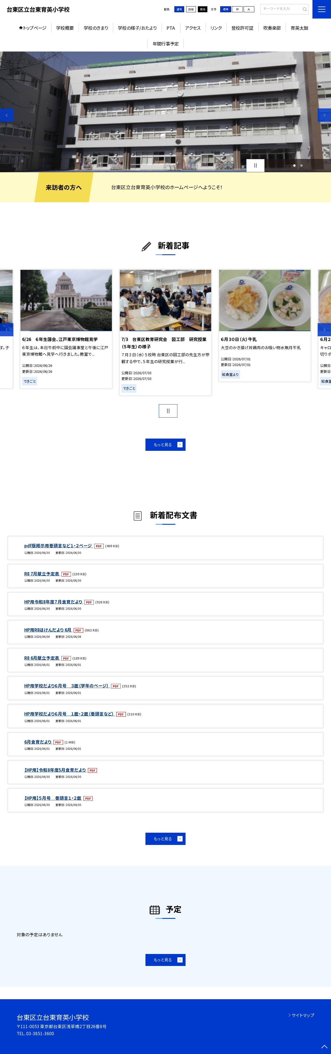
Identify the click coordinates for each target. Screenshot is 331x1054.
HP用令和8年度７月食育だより (53, 602)
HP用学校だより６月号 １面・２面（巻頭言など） (69, 714)
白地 (191, 9)
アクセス (193, 28)
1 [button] (294, 165)
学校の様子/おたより (137, 28)
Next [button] (324, 115)
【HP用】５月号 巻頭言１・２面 (53, 798)
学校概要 (65, 28)
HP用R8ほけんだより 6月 (48, 630)
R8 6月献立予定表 (42, 658)
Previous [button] (6, 115)
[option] (165, 112)
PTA (170, 28)
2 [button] (301, 165)
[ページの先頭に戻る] (324, 1047)
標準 (225, 9)
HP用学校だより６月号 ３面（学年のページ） (67, 685)
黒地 (202, 9)
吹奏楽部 (272, 28)
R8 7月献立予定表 (42, 573)
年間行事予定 (166, 43)
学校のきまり (96, 28)
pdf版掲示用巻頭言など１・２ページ (58, 545)
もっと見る (163, 444)
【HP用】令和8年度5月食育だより (55, 770)
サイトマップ (303, 1015)
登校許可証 (242, 28)
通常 (179, 9)
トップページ (34, 28)
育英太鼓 (299, 28)
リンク (216, 28)
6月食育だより (38, 742)
